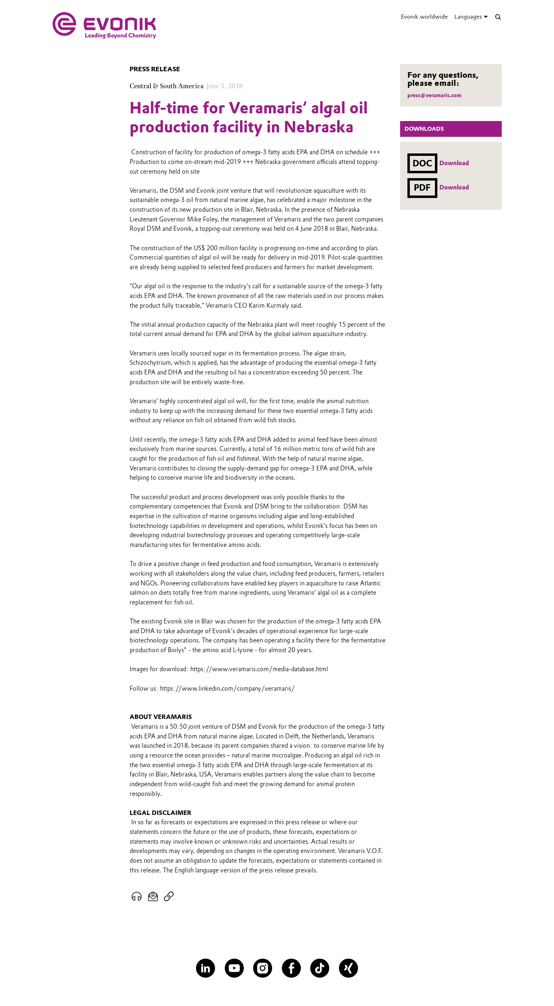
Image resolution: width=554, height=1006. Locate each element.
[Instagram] (262, 968)
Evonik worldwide (424, 16)
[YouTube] (234, 968)
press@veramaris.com (434, 95)
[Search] (498, 17)
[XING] (348, 968)
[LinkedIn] (205, 968)
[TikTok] (319, 968)
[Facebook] (291, 968)
